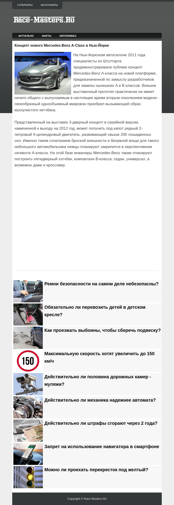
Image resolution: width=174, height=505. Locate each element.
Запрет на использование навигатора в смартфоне (101, 446)
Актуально (26, 35)
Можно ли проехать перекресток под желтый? (96, 469)
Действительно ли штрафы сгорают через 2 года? (100, 423)
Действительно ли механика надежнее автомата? (100, 400)
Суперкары (25, 5)
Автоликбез (67, 35)
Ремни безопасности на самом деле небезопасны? (101, 283)
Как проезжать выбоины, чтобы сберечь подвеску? (102, 330)
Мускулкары (49, 5)
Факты (46, 35)
